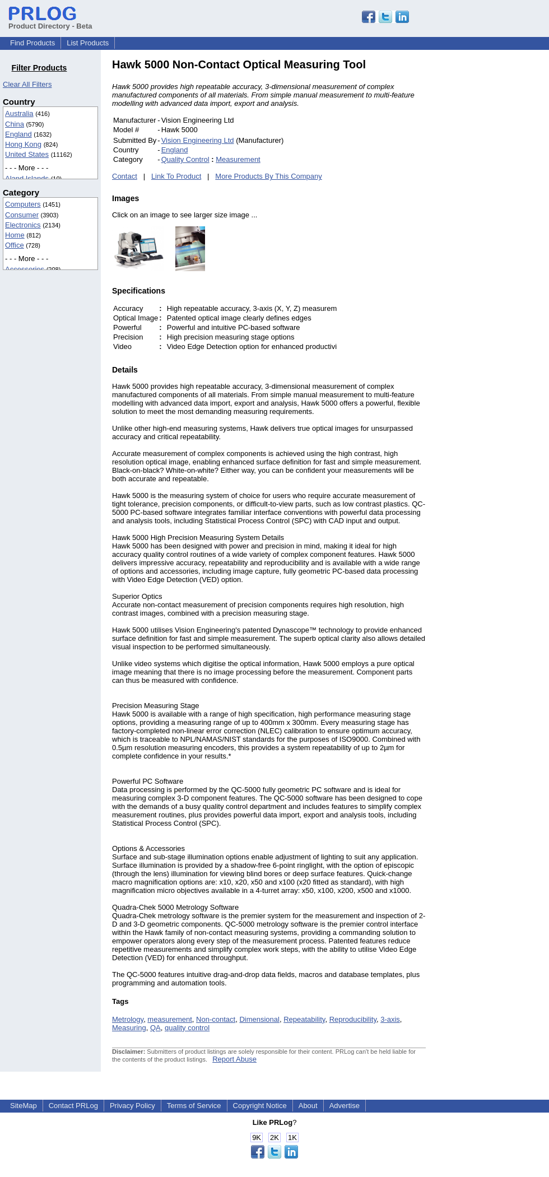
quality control (187, 1028)
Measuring (129, 1028)
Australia (19, 113)
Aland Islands (27, 178)
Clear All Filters (27, 84)
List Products (88, 43)
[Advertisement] (501, 226)
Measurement (238, 159)
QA (155, 1028)
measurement (169, 1019)
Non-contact (215, 1019)
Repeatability (304, 1019)
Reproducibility (352, 1019)
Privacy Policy (132, 1105)
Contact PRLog (73, 1105)
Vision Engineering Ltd (197, 140)
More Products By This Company (268, 176)
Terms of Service (194, 1105)
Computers (23, 204)
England (18, 134)
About (308, 1105)
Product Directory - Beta (50, 21)
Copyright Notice (260, 1105)
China (14, 124)
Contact (124, 176)
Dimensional (259, 1019)
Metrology (127, 1019)
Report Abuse (234, 1059)
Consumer (22, 215)
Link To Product (176, 176)
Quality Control (185, 159)
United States (27, 154)
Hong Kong (23, 144)
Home (15, 235)
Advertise (344, 1105)
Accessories (24, 269)
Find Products (32, 43)
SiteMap (23, 1105)
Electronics (23, 225)
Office (14, 245)
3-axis (390, 1019)
